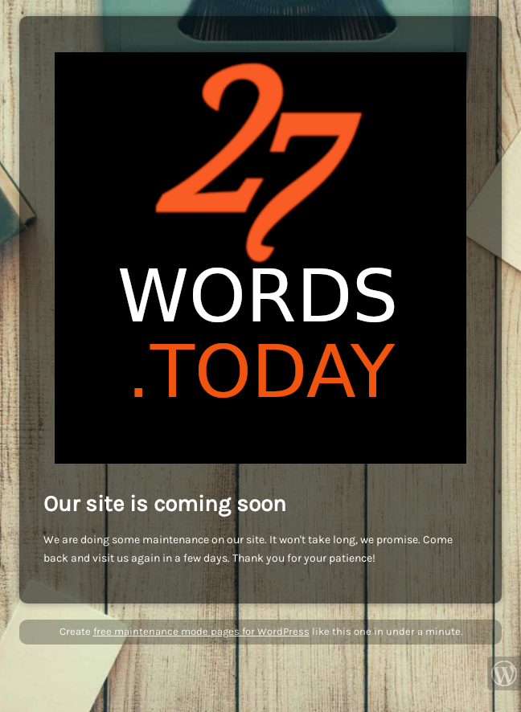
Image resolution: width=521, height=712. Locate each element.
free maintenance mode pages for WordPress (201, 631)
